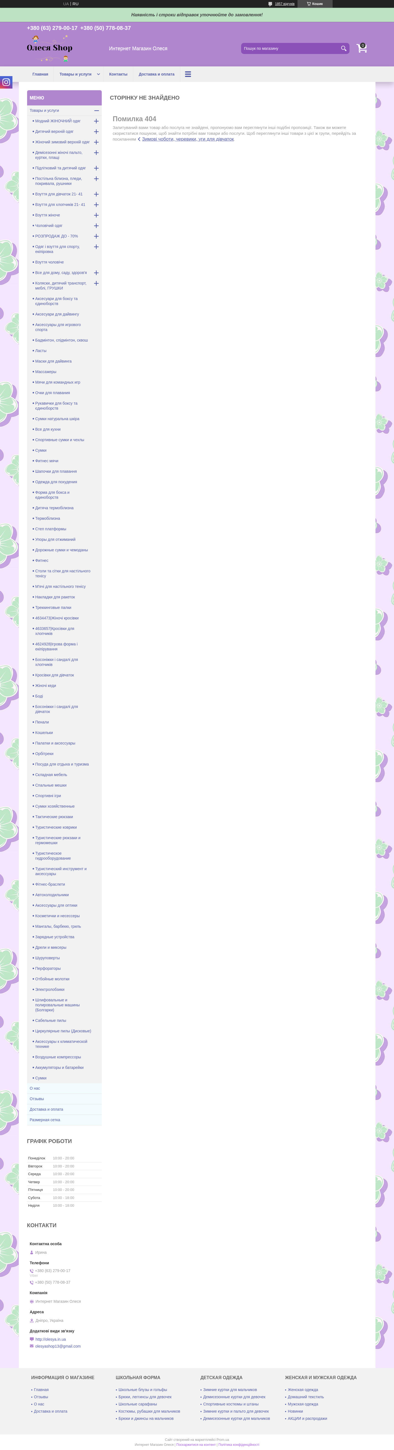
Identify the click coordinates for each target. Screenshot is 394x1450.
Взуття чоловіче (49, 262)
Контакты (118, 74)
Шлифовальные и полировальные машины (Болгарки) (57, 1005)
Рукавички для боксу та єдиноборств (56, 405)
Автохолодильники (52, 895)
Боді (39, 696)
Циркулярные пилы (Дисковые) (63, 1031)
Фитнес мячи (47, 461)
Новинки (295, 1411)
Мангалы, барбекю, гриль (58, 926)
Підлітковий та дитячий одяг (60, 168)
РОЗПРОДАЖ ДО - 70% (56, 236)
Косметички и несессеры (57, 916)
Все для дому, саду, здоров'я (61, 272)
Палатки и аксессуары (55, 743)
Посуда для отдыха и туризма (62, 764)
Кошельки (44, 732)
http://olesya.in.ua (51, 1339)
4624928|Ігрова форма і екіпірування (56, 646)
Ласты (40, 350)
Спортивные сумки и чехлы (59, 440)
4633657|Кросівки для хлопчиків (54, 631)
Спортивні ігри (48, 796)
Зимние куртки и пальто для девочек (236, 1411)
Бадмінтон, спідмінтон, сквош (61, 340)
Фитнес (41, 560)
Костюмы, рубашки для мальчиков (149, 1411)
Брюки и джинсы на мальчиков (146, 1418)
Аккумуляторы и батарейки (59, 1067)
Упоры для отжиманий (55, 539)
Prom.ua (222, 1440)
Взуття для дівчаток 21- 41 (59, 194)
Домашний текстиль (306, 1397)
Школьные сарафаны (138, 1404)
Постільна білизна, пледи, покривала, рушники (58, 181)
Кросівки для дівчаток (54, 675)
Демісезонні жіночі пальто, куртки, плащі (59, 155)
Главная (40, 74)
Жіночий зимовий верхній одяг (62, 142)
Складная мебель (51, 774)
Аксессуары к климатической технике (61, 1044)
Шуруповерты (47, 958)
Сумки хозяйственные (55, 806)
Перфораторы (48, 968)
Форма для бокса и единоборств (52, 495)
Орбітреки (44, 753)
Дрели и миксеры (51, 947)
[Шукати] (343, 48)
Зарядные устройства (54, 937)
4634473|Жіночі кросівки (57, 618)
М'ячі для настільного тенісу (60, 586)
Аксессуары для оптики (56, 905)
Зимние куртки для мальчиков (230, 1389)
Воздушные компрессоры (58, 1057)
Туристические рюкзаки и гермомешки (58, 840)
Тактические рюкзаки (54, 817)
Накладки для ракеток (55, 597)
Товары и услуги (75, 74)
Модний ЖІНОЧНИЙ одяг (58, 121)
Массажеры (45, 371)
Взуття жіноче (47, 215)
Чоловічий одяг (49, 225)
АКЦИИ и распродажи (307, 1418)
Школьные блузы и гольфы (143, 1389)
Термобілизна (47, 518)
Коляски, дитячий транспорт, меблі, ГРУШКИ (61, 285)
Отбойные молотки (52, 979)
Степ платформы (50, 529)
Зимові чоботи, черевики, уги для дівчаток (188, 139)
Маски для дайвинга (53, 361)
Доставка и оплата (156, 74)
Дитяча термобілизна (54, 508)
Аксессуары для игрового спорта (58, 327)
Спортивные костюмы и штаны (231, 1404)
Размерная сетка (45, 1120)
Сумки (41, 450)
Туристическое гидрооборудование (53, 855)
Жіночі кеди (45, 685)
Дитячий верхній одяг (54, 131)
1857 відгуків (285, 4)
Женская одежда (303, 1389)
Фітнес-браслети (50, 884)
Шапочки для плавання (56, 471)
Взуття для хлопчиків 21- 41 (60, 204)
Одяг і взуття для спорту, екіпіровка (57, 249)
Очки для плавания (52, 393)
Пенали (42, 722)
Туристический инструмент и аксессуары (61, 871)
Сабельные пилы (50, 1020)
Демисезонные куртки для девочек (234, 1397)
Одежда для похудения (56, 482)
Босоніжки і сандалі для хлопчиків (56, 662)
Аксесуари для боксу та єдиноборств (56, 301)
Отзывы (37, 1099)
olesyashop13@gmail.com (58, 1346)
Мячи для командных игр (57, 382)
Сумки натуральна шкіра (57, 419)
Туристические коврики (56, 827)
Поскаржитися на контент (196, 1445)
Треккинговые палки (53, 607)
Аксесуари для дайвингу (57, 314)
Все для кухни (48, 429)
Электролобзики (50, 989)
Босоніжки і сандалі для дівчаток (56, 709)
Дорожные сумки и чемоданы (61, 550)
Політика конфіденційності (238, 1445)
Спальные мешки (51, 785)
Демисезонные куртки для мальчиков (236, 1418)
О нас (35, 1088)
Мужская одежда (303, 1404)
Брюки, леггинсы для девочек (145, 1397)
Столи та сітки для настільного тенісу (62, 573)
